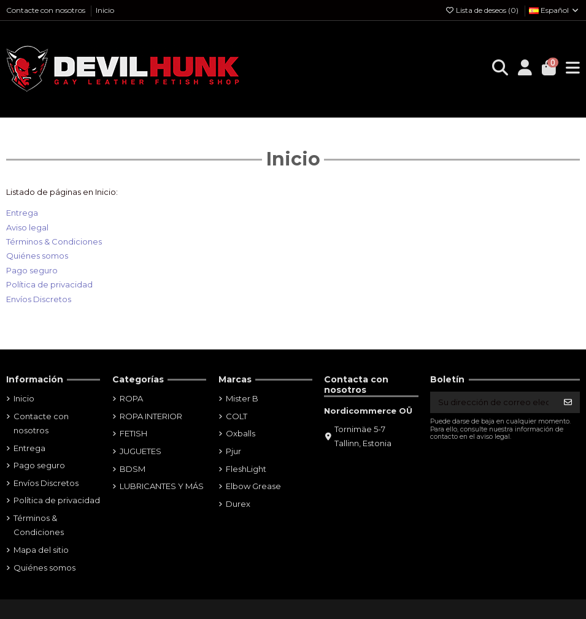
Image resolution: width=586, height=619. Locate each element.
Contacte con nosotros (46, 10)
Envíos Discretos (38, 299)
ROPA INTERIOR (151, 416)
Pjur (233, 451)
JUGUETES (140, 451)
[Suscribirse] (568, 402)
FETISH (133, 433)
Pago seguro (32, 270)
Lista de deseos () (482, 10)
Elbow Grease (253, 486)
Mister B (242, 398)
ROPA (131, 398)
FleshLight (246, 469)
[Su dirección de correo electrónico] (493, 402)
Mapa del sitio (41, 550)
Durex (238, 504)
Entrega (22, 213)
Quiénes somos (37, 255)
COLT (236, 416)
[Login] (525, 69)
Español (554, 10)
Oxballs (240, 433)
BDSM (132, 469)
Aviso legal (27, 227)
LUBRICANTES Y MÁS (162, 486)
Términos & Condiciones (54, 241)
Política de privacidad (49, 284)
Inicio (105, 10)
